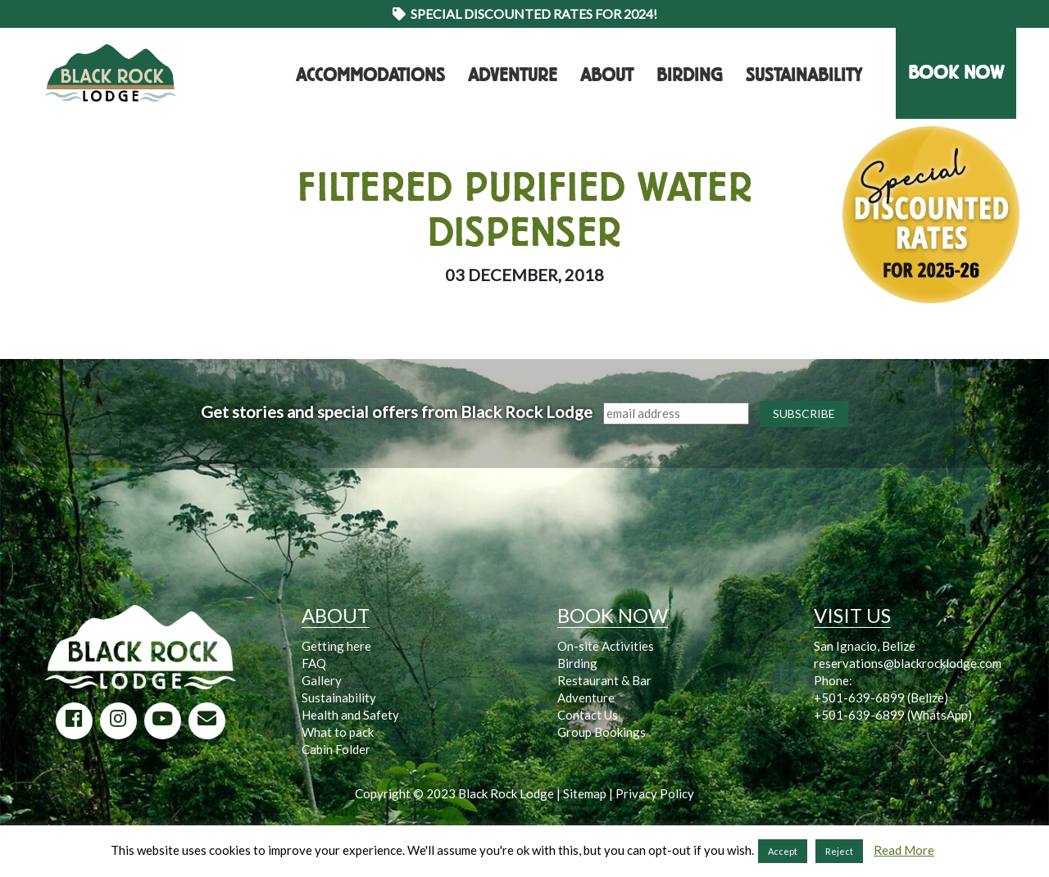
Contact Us (587, 714)
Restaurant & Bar (604, 680)
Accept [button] (782, 851)
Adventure (512, 75)
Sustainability (804, 75)
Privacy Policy (654, 793)
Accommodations (370, 75)
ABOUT (336, 615)
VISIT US (852, 615)
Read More (904, 850)
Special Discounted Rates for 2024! (525, 13)
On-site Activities (605, 645)
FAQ (314, 663)
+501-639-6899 (859, 697)
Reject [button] (839, 851)
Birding (689, 75)
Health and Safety (350, 714)
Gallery (322, 680)
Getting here (336, 645)
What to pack (338, 732)
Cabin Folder (336, 749)
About (606, 75)
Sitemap (584, 793)
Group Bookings (601, 732)
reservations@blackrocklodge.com (907, 663)
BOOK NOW (956, 72)
